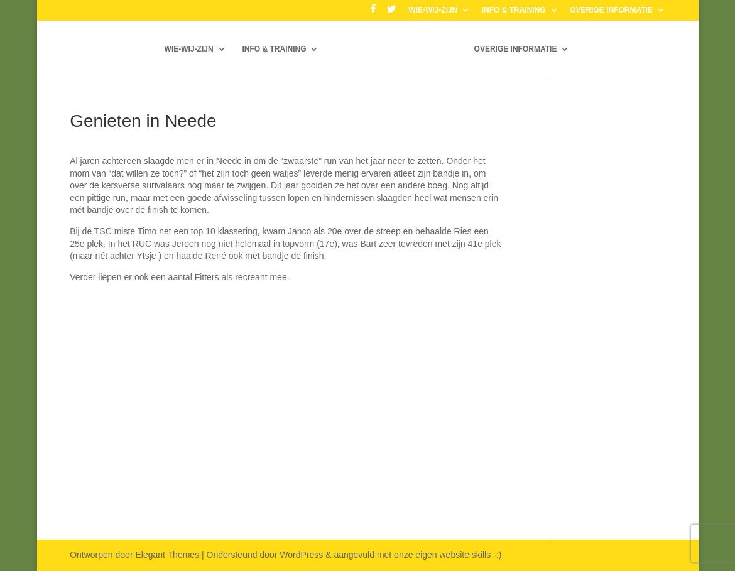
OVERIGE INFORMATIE (611, 10)
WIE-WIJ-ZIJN (432, 10)
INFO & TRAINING (514, 10)
